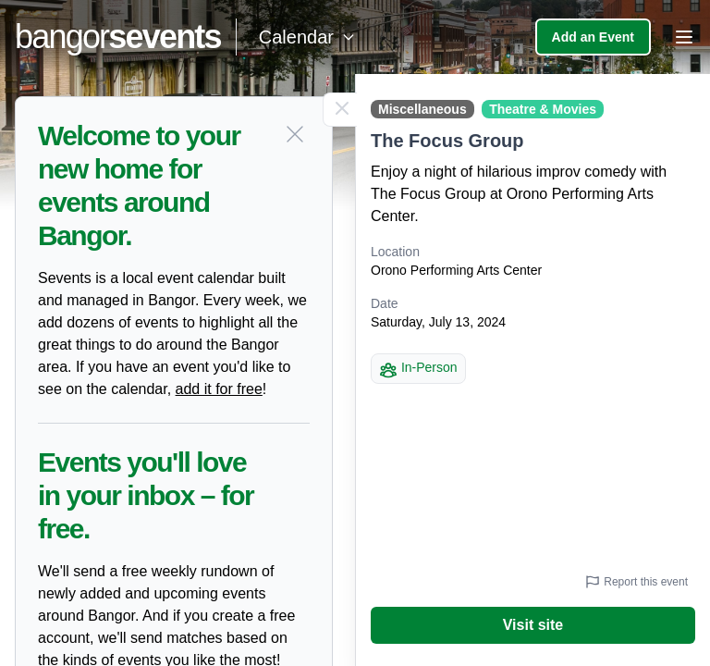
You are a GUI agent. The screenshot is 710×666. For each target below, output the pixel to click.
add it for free (219, 389)
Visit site (533, 625)
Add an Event (593, 37)
